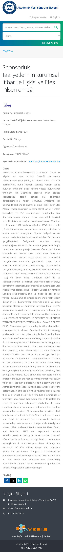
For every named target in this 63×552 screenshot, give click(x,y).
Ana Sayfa (8, 51)
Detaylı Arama (50, 42)
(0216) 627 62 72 (16, 513)
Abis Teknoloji (28, 548)
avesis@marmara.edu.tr (20, 508)
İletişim (47, 536)
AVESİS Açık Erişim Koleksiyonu (44, 161)
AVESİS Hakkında (33, 536)
